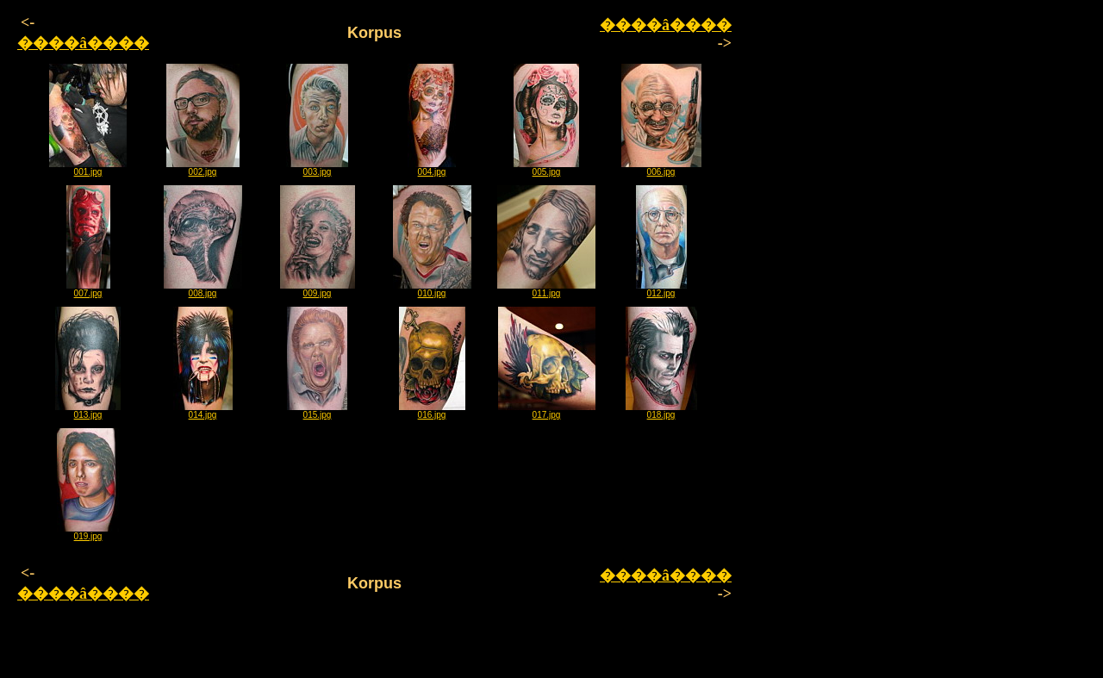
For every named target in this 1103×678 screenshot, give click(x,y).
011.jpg (546, 289)
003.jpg (317, 168)
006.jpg (661, 168)
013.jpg (88, 411)
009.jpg (317, 289)
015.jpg (317, 411)
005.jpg (546, 168)
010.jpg (432, 289)
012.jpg (661, 289)
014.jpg (203, 411)
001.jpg (88, 168)
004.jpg (432, 168)
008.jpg (203, 289)
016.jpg (432, 411)
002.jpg (203, 168)
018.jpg (661, 411)
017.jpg (546, 411)
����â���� (83, 43)
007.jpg (88, 289)
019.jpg (88, 532)
